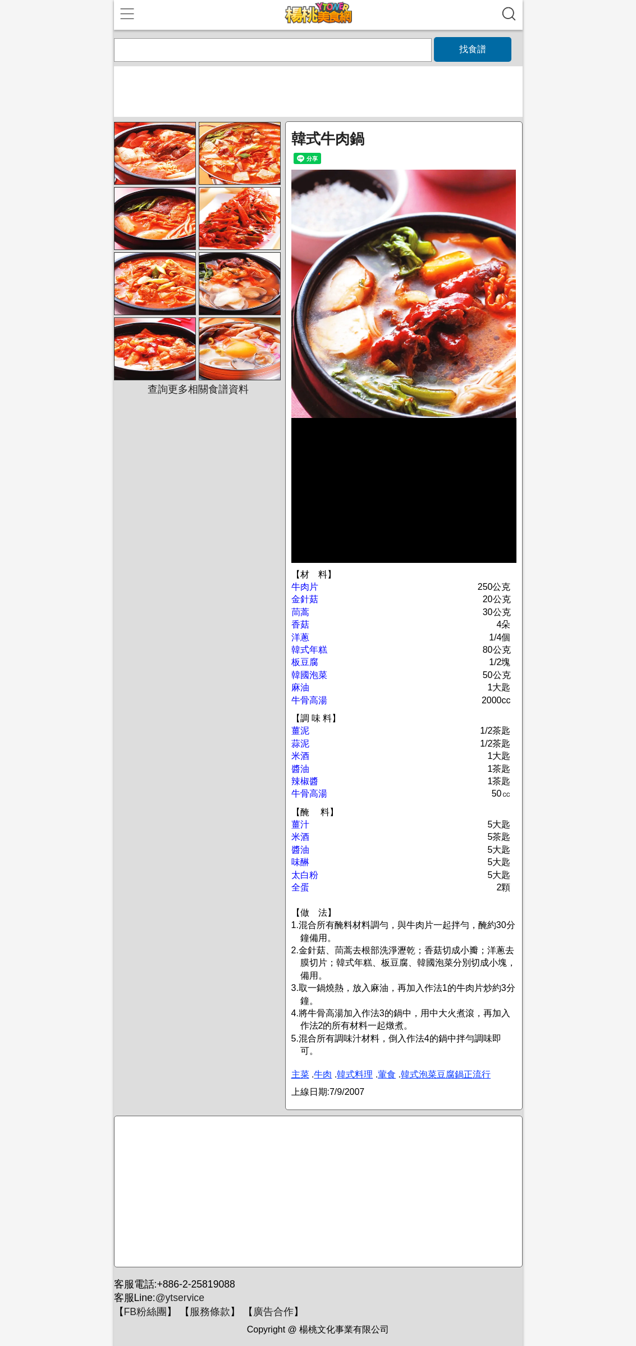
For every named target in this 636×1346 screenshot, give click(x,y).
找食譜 (472, 49)
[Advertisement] (316, 1192)
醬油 (300, 769)
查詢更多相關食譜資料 (198, 389)
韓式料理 (355, 1074)
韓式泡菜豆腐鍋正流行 (446, 1074)
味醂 (300, 862)
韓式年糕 (309, 649)
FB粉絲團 (145, 1311)
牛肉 (323, 1074)
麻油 (300, 687)
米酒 (300, 756)
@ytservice (179, 1297)
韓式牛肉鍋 (327, 139)
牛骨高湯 (309, 700)
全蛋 (300, 887)
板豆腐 (304, 662)
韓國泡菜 (309, 675)
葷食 (387, 1074)
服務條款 (210, 1311)
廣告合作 (273, 1311)
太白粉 (304, 875)
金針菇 (304, 599)
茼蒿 (300, 612)
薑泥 (300, 730)
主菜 (300, 1074)
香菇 (300, 624)
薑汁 (300, 824)
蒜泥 (300, 743)
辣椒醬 (304, 781)
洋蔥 (300, 637)
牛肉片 (304, 587)
